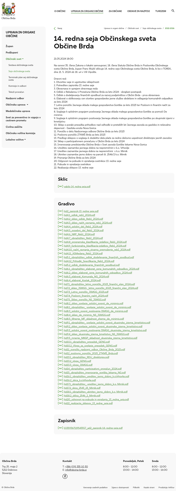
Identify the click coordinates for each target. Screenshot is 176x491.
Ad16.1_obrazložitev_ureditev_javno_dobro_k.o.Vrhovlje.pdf (96, 376)
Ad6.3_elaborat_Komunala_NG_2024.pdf (86, 276)
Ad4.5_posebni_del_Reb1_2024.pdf (84, 230)
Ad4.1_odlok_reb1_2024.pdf (79, 215)
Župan (9, 46)
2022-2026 (169, 28)
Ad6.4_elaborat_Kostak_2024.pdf (82, 280)
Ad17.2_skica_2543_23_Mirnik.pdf (82, 387)
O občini (59, 11)
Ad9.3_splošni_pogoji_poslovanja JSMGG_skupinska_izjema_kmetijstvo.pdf (105, 330)
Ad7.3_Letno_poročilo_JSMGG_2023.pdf (86, 291)
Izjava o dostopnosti (120, 488)
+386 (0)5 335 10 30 (76, 466)
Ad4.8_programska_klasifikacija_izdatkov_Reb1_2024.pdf (95, 242)
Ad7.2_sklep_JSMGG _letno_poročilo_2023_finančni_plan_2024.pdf (101, 288)
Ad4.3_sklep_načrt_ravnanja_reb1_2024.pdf (88, 222)
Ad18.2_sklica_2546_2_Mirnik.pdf (82, 395)
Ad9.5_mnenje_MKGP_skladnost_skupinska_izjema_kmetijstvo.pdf (100, 338)
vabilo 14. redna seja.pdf (77, 186)
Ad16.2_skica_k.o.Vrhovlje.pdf (80, 380)
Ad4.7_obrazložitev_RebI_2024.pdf (83, 238)
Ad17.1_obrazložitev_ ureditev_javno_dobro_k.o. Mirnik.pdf (96, 384)
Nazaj (57, 28)
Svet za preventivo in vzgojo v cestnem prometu (23, 119)
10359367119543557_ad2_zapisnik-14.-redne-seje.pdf (93, 428)
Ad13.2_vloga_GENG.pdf (77, 361)
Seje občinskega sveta (19, 71)
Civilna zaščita (14, 127)
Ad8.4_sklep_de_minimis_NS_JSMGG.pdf (87, 314)
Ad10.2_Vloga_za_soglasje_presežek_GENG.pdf (90, 345)
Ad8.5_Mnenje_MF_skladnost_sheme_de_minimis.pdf (94, 318)
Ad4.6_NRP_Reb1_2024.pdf (79, 234)
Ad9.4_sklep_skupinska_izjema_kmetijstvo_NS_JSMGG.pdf (96, 334)
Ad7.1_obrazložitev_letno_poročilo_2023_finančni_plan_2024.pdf (99, 284)
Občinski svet (133, 28)
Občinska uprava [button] (16, 105)
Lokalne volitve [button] (15, 140)
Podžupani (12, 52)
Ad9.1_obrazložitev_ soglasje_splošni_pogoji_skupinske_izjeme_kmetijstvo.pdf (107, 322)
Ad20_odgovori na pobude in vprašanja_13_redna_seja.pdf (96, 399)
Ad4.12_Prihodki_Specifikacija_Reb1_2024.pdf (89, 261)
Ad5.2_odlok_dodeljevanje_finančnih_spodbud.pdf (92, 265)
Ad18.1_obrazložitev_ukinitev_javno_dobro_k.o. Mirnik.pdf (95, 391)
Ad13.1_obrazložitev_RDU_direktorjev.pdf (86, 357)
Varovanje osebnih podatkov (95, 488)
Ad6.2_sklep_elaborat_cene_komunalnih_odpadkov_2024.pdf (98, 272)
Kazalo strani (149, 488)
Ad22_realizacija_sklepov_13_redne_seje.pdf (88, 403)
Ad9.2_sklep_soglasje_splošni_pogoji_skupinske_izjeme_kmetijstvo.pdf (103, 326)
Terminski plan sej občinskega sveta (23, 78)
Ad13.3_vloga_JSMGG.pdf (78, 364)
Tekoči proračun (16, 92)
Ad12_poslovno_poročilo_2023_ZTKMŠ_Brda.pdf (91, 353)
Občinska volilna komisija (20, 133)
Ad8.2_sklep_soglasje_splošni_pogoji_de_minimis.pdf (93, 303)
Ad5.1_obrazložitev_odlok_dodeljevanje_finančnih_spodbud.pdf (99, 257)
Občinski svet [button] (13, 59)
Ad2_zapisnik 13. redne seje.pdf (81, 211)
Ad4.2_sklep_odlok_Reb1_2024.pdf (83, 218)
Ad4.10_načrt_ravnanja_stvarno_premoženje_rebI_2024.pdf (97, 249)
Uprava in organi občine (87, 11)
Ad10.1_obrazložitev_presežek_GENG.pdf (87, 341)
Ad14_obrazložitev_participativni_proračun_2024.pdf (93, 368)
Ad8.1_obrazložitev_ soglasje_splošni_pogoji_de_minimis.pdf (97, 307)
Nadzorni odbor (15, 98)
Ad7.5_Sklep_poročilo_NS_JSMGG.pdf (85, 299)
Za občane (115, 11)
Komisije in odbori (17, 86)
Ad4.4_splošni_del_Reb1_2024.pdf (83, 226)
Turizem (160, 11)
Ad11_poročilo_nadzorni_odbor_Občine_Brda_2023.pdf (94, 349)
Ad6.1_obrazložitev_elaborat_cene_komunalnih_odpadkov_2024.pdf (101, 268)
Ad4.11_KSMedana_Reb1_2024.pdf (83, 253)
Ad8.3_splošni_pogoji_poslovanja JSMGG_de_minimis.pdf (96, 311)
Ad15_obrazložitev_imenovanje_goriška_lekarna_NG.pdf (95, 372)
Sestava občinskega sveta (21, 65)
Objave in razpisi (138, 11)
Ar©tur (171, 488)
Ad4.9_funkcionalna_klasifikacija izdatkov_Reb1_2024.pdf (95, 245)
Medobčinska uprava (18, 111)
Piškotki (136, 488)
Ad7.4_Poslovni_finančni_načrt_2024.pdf (86, 295)
